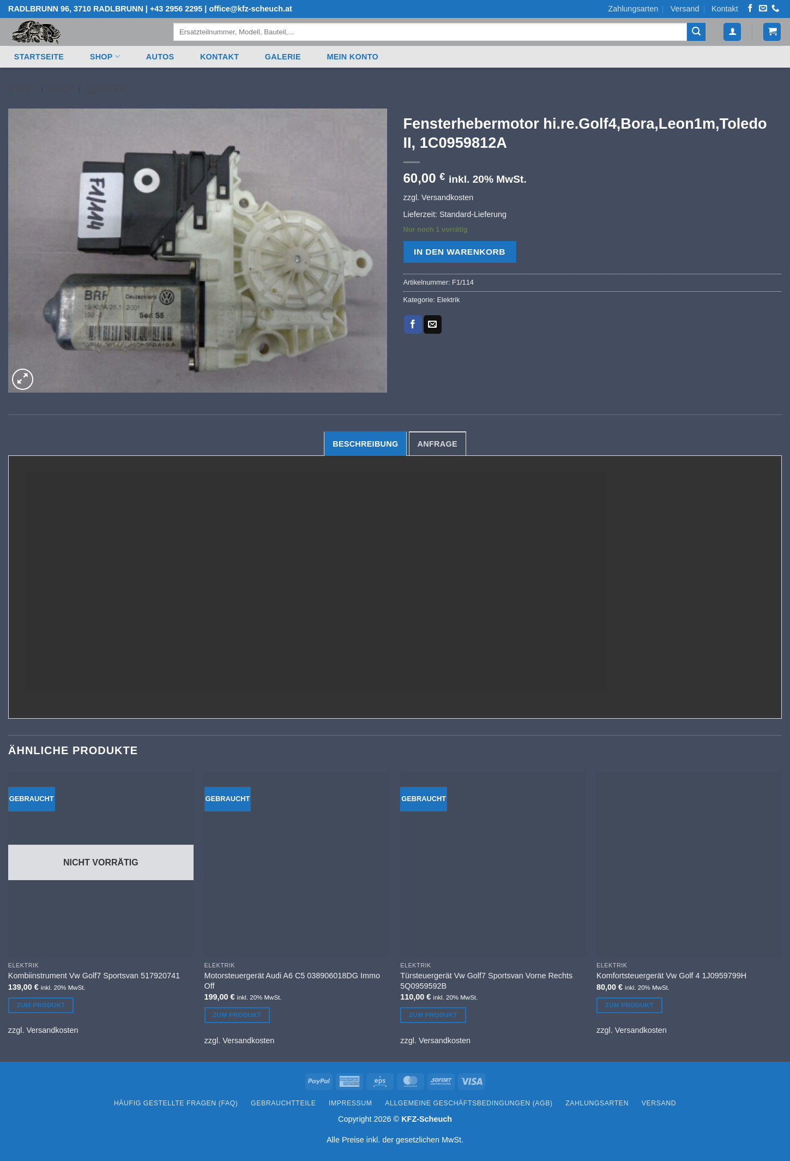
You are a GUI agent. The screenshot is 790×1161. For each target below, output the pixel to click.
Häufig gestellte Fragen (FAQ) (176, 1103)
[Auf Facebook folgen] (750, 8)
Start (22, 89)
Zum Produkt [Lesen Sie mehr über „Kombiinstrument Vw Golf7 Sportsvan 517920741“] (41, 1005)
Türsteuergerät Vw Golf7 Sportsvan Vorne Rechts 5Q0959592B (486, 980)
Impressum (350, 1103)
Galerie (283, 56)
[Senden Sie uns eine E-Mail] (763, 8)
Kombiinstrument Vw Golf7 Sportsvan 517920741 (94, 975)
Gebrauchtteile (283, 1103)
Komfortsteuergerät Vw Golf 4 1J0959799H (671, 975)
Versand (685, 8)
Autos (160, 56)
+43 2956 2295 (176, 8)
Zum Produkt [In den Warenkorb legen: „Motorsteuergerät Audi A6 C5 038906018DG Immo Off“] (237, 1015)
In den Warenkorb (459, 251)
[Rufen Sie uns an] (775, 8)
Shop (105, 56)
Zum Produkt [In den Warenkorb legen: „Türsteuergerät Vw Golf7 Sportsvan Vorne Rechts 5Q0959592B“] (433, 1015)
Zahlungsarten (633, 8)
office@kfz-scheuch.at (250, 8)
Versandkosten (447, 197)
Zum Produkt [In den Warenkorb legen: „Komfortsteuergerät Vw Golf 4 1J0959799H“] (629, 1005)
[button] (732, 32)
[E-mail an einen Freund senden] (433, 324)
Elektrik (107, 89)
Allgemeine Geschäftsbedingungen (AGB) (468, 1103)
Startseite (39, 56)
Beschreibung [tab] (365, 444)
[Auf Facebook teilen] (413, 324)
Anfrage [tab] (437, 444)
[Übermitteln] (696, 32)
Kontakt (724, 8)
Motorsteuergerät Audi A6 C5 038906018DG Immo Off (292, 980)
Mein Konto (352, 56)
